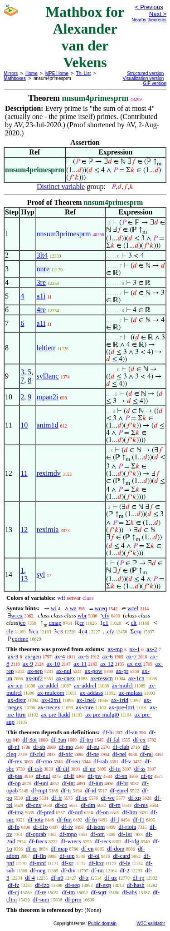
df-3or (30, 739)
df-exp (103, 884)
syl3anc (48, 376)
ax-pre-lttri (121, 707)
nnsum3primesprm (64, 234)
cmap (55, 622)
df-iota (36, 819)
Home (31, 73)
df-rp (138, 877)
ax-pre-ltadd (55, 714)
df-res (141, 805)
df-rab (100, 761)
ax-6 (107, 656)
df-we (108, 797)
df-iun (95, 783)
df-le (125, 863)
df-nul (43, 775)
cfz (110, 631)
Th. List (83, 73)
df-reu (73, 761)
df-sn (121, 775)
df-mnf (37, 863)
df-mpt (39, 790)
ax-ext (134, 663)
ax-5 (83, 656)
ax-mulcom (50, 692)
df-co (61, 805)
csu (137, 631)
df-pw (94, 775)
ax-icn (15, 685)
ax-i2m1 (51, 700)
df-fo (13, 826)
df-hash (136, 884)
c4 (84, 631)
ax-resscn (102, 678)
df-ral (146, 754)
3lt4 (42, 255)
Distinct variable (61, 186)
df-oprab (36, 834)
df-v (126, 761)
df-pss (15, 775)
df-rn (115, 805)
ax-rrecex (49, 707)
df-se (81, 797)
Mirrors (11, 73)
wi (54, 608)
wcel (133, 608)
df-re (40, 892)
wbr (82, 615)
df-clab (120, 746)
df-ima (16, 812)
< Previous (149, 7)
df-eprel (119, 790)
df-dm (88, 805)
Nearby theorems (148, 19)
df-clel (37, 754)
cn (35, 631)
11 (23, 473)
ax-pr (122, 670)
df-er (31, 848)
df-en (87, 848)
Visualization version (143, 78)
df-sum (41, 899)
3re (41, 282)
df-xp (134, 797)
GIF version (154, 83)
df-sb (39, 746)
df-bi (108, 732)
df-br (122, 783)
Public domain (102, 923)
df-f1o (40, 826)
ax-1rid (119, 700)
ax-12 (107, 663)
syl (41, 574)
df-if (68, 775)
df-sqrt (99, 892)
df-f (115, 819)
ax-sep (35, 670)
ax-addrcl (85, 685)
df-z (84, 877)
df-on (102, 812)
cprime (20, 638)
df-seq (72, 884)
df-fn (91, 819)
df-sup (66, 855)
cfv (106, 615)
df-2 (125, 870)
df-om (97, 834)
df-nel (119, 754)
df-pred (45, 812)
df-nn (97, 870)
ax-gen (33, 656)
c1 (105, 622)
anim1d (47, 425)
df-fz (13, 884)
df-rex (15, 761)
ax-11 (80, 663)
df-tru (86, 739)
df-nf (13, 746)
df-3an (58, 739)
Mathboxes (15, 78)
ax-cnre (84, 707)
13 (24, 578)
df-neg (37, 870)
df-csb (35, 768)
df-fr (56, 797)
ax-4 (59, 656)
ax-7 (131, 656)
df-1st (125, 834)
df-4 (30, 877)
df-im (68, 892)
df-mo (65, 746)
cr (81, 622)
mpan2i (47, 397)
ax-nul (63, 670)
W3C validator (150, 923)
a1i (41, 296)
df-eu (93, 746)
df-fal (113, 739)
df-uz (110, 877)
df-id (90, 790)
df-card (121, 855)
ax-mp (115, 649)
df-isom (96, 826)
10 (24, 425)
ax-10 (53, 663)
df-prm (73, 899)
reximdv (49, 473)
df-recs (103, 841)
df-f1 (139, 819)
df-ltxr (96, 863)
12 (24, 529)
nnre (43, 269)
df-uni (41, 783)
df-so (32, 797)
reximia (48, 529)
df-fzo (42, 884)
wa (73, 608)
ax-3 (13, 656)
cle (9, 631)
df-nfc (65, 754)
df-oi (93, 855)
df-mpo (68, 834)
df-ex (139, 739)
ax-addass (91, 692)
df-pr (146, 775)
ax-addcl (48, 685)
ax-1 (135, 649)
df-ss (140, 768)
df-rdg (132, 841)
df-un (89, 768)
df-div (68, 870)
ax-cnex (65, 678)
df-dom (115, 848)
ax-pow (93, 670)
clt (133, 622)
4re (41, 310)
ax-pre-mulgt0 (102, 714)
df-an (131, 732)
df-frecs (38, 841)
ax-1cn (136, 678)
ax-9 (28, 663)
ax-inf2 (34, 678)
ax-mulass (131, 692)
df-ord (75, 812)
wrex (17, 615)
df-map (59, 848)
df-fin (39, 855)
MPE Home (56, 73)
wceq (101, 608)
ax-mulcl (122, 685)
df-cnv (33, 805)
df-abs (129, 892)
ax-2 (151, 649)
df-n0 (57, 877)
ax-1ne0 (86, 700)
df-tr (66, 790)
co (22, 622)
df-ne (93, 754)
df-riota (127, 826)
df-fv (67, 826)
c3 (60, 631)
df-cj (13, 892)
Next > (157, 13)
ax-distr (17, 700)
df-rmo (44, 761)
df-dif (62, 768)
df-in (115, 768)
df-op (14, 783)
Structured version (145, 73)
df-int (68, 783)
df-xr (67, 863)
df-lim (129, 812)
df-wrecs (70, 841)
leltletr (46, 348)
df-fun (64, 819)
